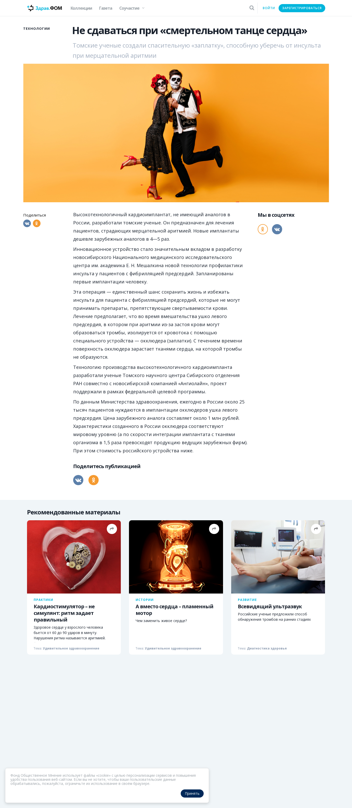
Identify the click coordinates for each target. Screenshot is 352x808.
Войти (269, 8)
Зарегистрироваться (302, 8)
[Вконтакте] (27, 223)
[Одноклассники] (37, 223)
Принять (192, 793)
